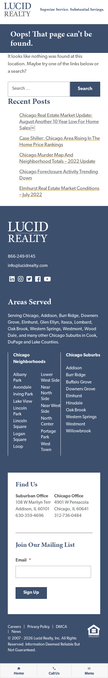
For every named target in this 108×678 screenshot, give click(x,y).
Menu (89, 673)
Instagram (20, 279)
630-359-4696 (30, 516)
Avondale (22, 387)
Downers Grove (80, 389)
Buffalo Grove (79, 382)
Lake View (22, 402)
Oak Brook (76, 410)
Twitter (29, 279)
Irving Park (23, 394)
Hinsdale (74, 403)
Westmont (75, 424)
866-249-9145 (21, 257)
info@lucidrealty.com (28, 266)
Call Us (54, 673)
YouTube (47, 279)
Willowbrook (78, 431)
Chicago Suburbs (83, 355)
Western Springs (81, 417)
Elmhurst (74, 396)
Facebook (38, 279)
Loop (18, 447)
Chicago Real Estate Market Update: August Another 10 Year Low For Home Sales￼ (59, 122)
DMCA (61, 627)
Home (19, 673)
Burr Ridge (76, 375)
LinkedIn (12, 279)
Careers (14, 627)
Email (23, 560)
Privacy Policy (38, 627)
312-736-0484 (68, 516)
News (16, 632)
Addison (74, 368)
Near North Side (46, 393)
